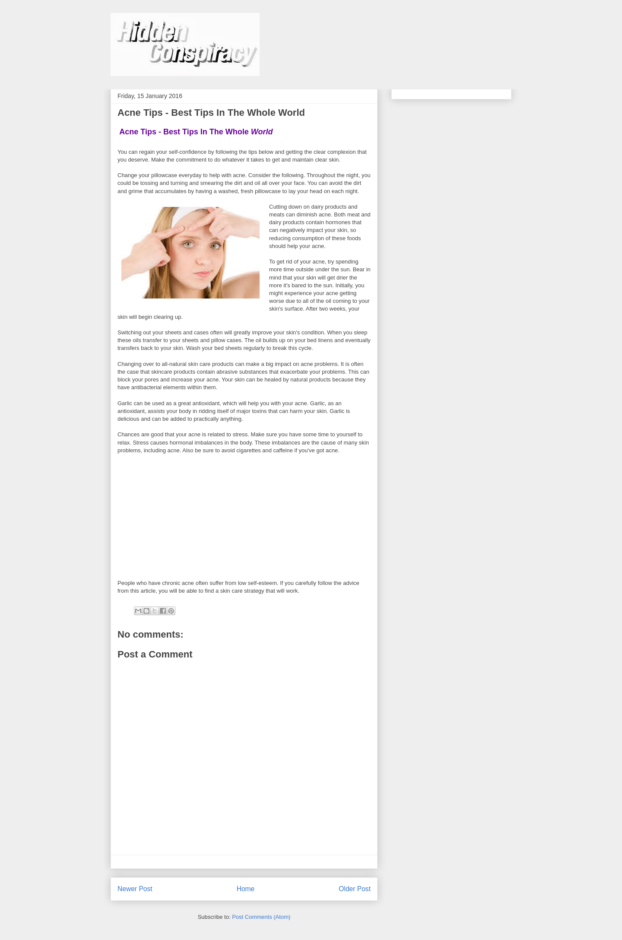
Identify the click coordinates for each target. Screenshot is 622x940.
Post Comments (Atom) (261, 917)
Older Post (355, 888)
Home (246, 888)
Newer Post (134, 888)
